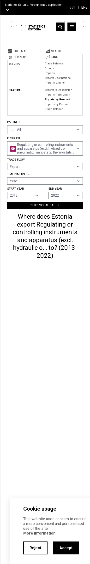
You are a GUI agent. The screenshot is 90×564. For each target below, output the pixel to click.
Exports (49, 68)
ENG (84, 7)
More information (39, 533)
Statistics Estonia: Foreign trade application (33, 4)
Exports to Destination (58, 89)
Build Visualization (45, 205)
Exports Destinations (58, 78)
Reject (35, 548)
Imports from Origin (57, 94)
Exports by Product (57, 99)
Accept (66, 548)
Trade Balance (54, 63)
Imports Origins (55, 82)
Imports (50, 73)
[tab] (26, 51)
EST (73, 7)
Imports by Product (57, 104)
